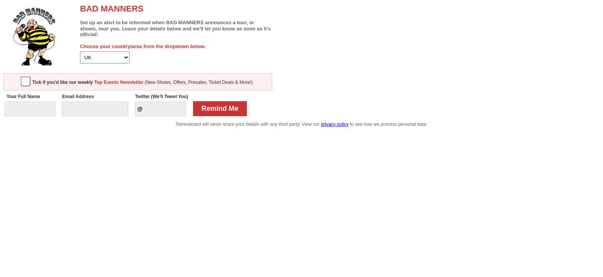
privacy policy (335, 124)
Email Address (78, 96)
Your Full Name (23, 96)
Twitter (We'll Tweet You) (161, 96)
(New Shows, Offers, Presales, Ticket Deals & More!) (142, 82)
